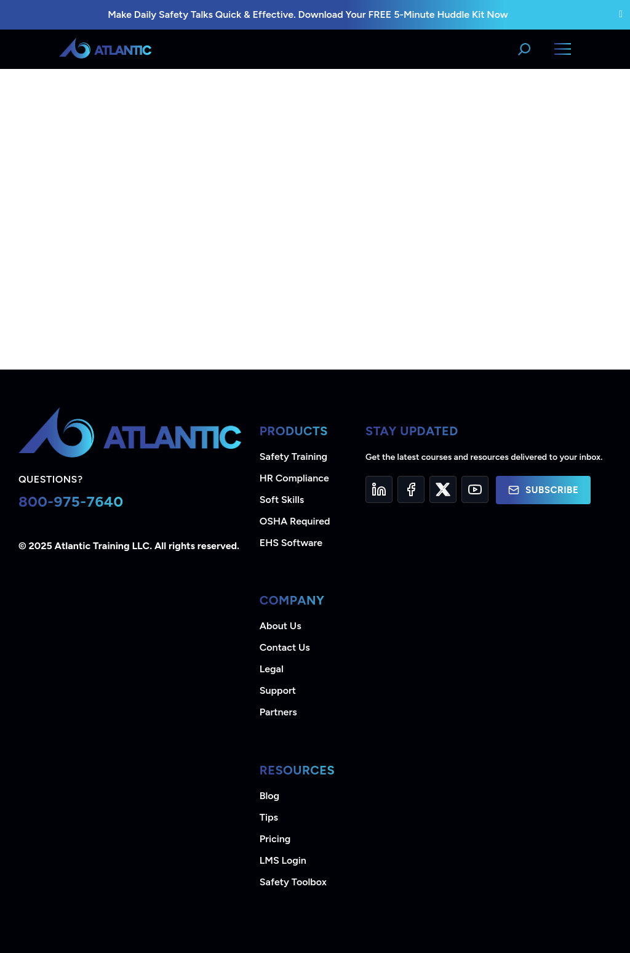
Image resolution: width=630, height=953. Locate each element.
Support (278, 690)
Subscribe (543, 490)
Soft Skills (282, 499)
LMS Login (283, 860)
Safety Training (293, 456)
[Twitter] (443, 489)
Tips (269, 817)
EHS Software (291, 543)
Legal (272, 669)
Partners (278, 712)
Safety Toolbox (293, 882)
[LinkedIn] (379, 489)
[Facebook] (411, 489)
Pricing (275, 839)
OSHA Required (295, 521)
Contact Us (285, 647)
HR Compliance (294, 478)
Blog (269, 796)
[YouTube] (474, 489)
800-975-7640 (71, 501)
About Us (280, 626)
